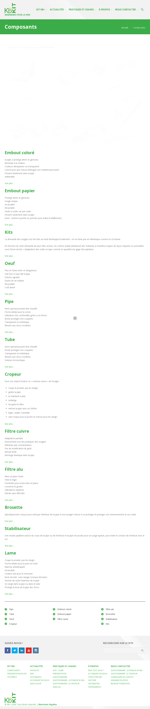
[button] (142, 10)
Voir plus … (10, 183)
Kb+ (9, 704)
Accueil (124, 27)
